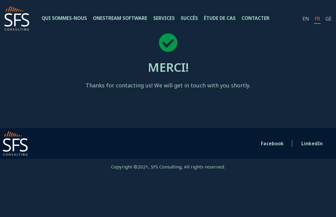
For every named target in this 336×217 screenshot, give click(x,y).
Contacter (261, 18)
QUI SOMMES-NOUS (65, 18)
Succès (193, 18)
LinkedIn (312, 143)
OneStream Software (123, 18)
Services (168, 18)
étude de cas (224, 18)
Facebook (272, 143)
